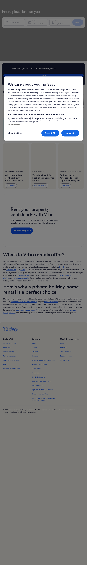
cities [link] (22, 226)
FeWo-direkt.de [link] (66, 308)
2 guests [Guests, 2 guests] (59, 27)
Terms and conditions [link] (39, 321)
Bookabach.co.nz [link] (66, 312)
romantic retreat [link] (51, 258)
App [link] (4, 321)
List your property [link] (9, 299)
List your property (22, 190)
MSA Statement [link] (37, 342)
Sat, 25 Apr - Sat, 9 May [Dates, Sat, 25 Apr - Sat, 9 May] (40, 27)
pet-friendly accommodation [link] (28, 266)
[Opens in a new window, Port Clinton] (68, 67)
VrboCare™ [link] (7, 304)
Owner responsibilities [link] (40, 350)
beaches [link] (62, 223)
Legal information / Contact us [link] (42, 346)
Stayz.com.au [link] (65, 316)
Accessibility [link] (36, 325)
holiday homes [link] (23, 231)
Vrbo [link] (62, 299)
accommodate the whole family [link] (24, 258)
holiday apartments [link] (21, 234)
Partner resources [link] (9, 312)
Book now (65, 149)
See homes (10, 149)
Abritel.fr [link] (63, 304)
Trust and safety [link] (8, 308)
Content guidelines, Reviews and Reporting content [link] (43, 355)
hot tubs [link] (12, 269)
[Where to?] (15, 26)
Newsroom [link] (36, 312)
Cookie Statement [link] (38, 333)
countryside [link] (11, 226)
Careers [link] (34, 304)
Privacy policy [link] (36, 329)
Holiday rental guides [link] (11, 316)
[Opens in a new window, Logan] (15, 67)
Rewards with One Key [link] (11, 325)
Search (76, 26)
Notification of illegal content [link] (42, 337)
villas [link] (67, 231)
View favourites (40, 149)
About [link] (34, 299)
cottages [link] (60, 231)
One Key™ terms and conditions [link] (43, 316)
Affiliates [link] (35, 308)
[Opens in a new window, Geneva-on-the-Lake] (41, 67)
